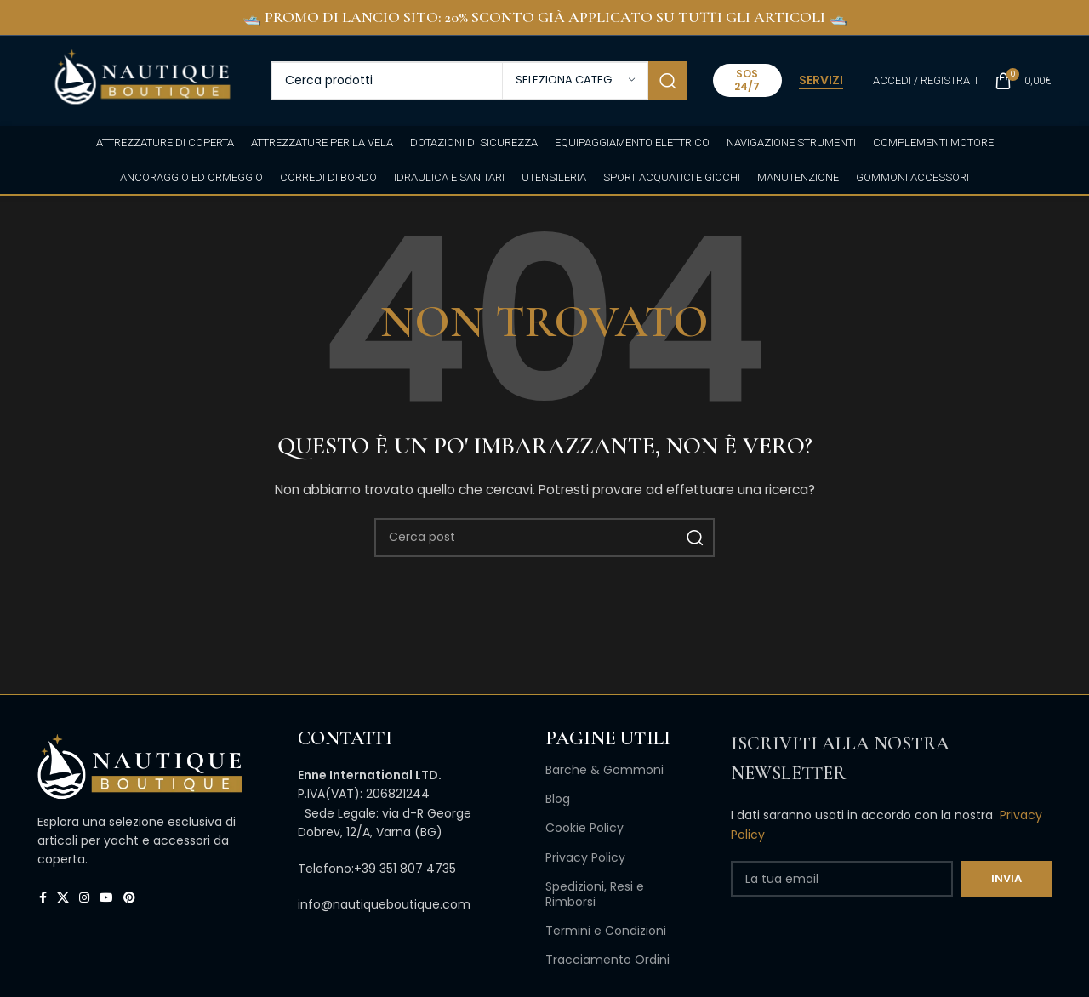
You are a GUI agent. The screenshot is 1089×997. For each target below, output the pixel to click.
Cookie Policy (584, 827)
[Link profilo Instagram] (84, 897)
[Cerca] (479, 80)
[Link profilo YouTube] (106, 897)
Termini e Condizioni (605, 930)
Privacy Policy (585, 857)
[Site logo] (141, 79)
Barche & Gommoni (604, 769)
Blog (557, 798)
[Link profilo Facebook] (43, 897)
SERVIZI (821, 80)
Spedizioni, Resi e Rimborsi (594, 894)
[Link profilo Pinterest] (129, 897)
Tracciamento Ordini (607, 959)
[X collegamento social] (63, 897)
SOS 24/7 (747, 79)
